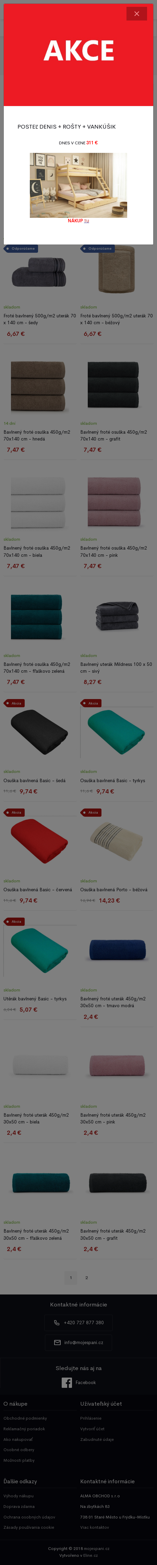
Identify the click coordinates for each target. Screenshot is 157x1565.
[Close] (136, 14)
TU (86, 221)
